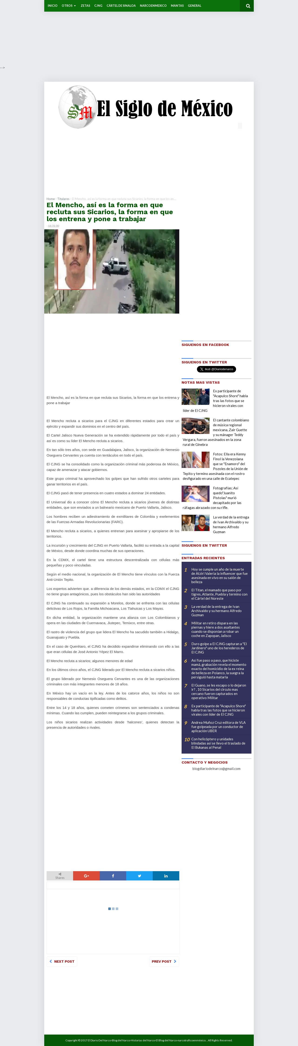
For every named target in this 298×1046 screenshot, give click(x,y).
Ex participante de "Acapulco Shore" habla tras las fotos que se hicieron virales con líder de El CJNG (215, 401)
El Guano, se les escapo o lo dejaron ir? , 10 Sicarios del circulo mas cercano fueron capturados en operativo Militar (218, 691)
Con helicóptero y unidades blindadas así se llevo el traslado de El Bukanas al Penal (218, 743)
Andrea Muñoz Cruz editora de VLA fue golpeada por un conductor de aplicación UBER (218, 726)
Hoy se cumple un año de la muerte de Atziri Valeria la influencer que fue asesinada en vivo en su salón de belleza (219, 575)
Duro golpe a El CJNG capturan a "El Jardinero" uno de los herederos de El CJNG (219, 648)
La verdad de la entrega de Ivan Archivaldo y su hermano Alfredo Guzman (216, 610)
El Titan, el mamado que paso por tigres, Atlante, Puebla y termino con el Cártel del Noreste (219, 594)
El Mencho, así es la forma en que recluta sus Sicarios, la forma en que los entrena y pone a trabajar (110, 212)
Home (51, 199)
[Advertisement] (139, 32)
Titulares (63, 199)
